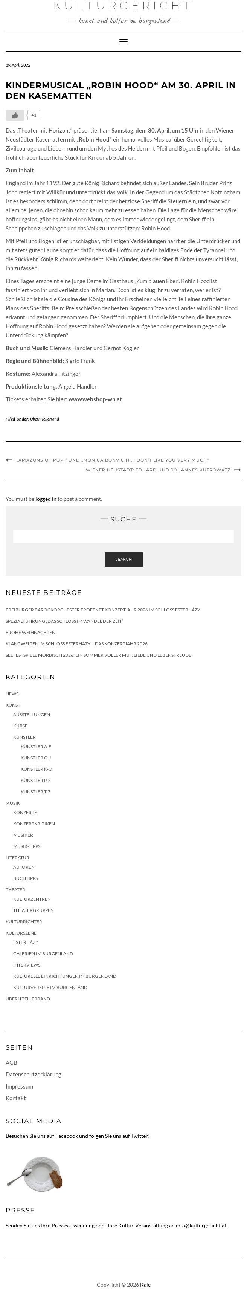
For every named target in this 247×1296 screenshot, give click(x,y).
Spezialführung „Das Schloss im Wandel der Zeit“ (65, 621)
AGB (11, 1062)
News (12, 694)
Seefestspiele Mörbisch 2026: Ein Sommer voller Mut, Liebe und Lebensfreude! (99, 655)
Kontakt (16, 1098)
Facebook (66, 1136)
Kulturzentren (32, 899)
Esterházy (25, 942)
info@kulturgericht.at (201, 1225)
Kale (145, 1284)
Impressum (19, 1086)
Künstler (24, 737)
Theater (15, 889)
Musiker (23, 835)
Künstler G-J (36, 758)
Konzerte (25, 812)
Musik (13, 803)
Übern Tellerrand (44, 418)
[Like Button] (15, 115)
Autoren (24, 867)
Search (124, 559)
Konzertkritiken (34, 823)
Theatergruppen (33, 910)
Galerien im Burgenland (43, 953)
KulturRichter (24, 921)
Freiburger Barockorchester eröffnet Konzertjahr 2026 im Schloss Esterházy (103, 610)
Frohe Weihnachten (30, 632)
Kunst (13, 705)
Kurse (20, 726)
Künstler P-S (35, 780)
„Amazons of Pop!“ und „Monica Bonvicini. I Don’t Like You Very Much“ (113, 460)
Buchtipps (25, 878)
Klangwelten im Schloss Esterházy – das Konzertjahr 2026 (77, 643)
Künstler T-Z (35, 791)
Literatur (17, 857)
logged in (45, 499)
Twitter (139, 1136)
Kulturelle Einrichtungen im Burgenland (64, 976)
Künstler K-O (36, 769)
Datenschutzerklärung (33, 1074)
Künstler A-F (36, 746)
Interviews (26, 965)
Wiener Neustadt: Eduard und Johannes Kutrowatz (158, 470)
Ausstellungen (31, 714)
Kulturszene (21, 933)
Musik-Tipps (26, 846)
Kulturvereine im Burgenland (50, 987)
